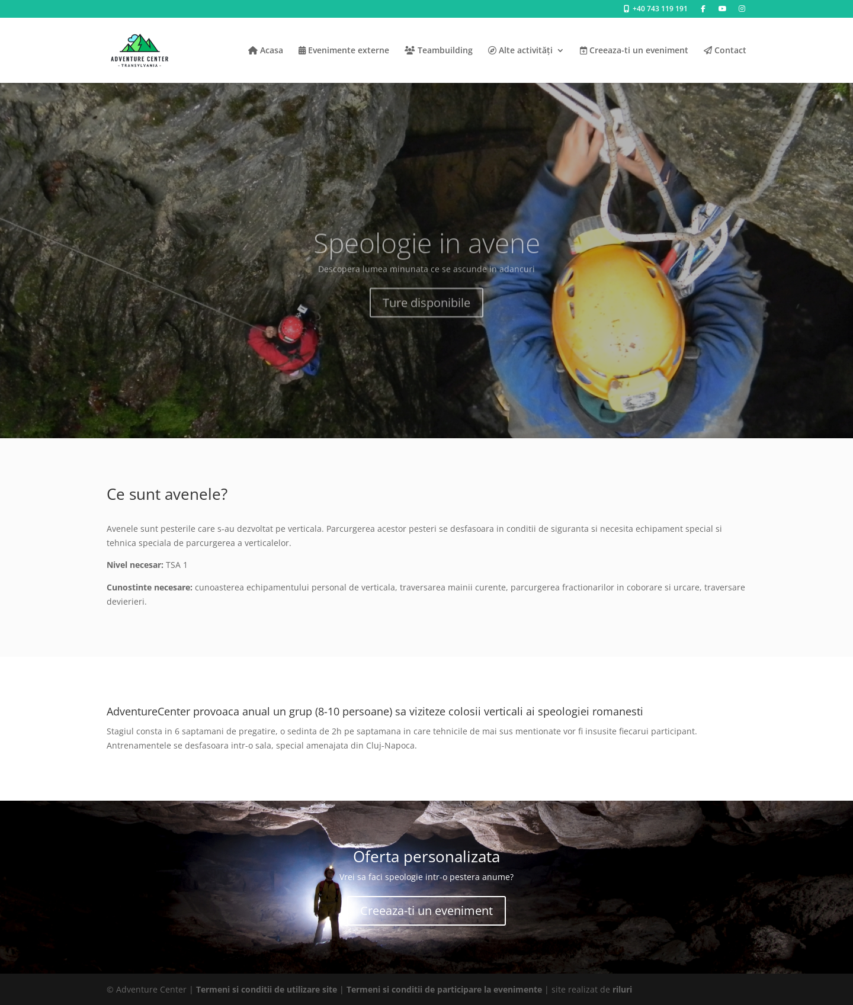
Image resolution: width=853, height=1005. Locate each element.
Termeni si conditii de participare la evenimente (444, 989)
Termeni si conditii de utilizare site (266, 989)
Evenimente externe (344, 51)
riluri (622, 989)
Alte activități (520, 51)
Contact (725, 51)
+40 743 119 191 (655, 9)
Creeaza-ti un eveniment (634, 51)
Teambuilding (439, 51)
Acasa (265, 51)
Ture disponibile (426, 314)
